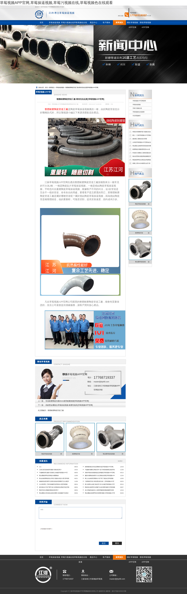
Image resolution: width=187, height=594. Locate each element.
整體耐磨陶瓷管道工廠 (56, 410)
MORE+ (120, 461)
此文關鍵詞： (43, 410)
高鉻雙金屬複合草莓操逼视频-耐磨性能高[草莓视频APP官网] (69, 405)
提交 (104, 543)
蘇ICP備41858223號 (119, 591)
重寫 (117, 543)
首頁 (46, 87)
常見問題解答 (137, 115)
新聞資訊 (51, 87)
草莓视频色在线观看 (138, 112)
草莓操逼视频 (60, 87)
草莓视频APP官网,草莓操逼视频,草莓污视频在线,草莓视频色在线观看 (56, 3)
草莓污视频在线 (137, 108)
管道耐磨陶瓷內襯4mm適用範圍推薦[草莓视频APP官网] (67, 401)
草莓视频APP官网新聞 (139, 101)
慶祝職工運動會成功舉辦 (140, 139)
